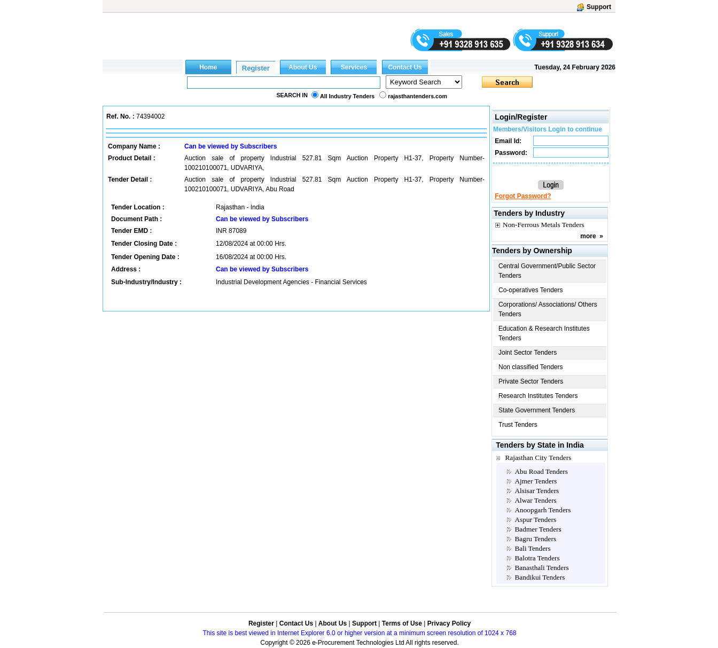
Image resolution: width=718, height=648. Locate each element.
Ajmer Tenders (535, 481)
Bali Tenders (532, 548)
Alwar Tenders (535, 500)
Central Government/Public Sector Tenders (547, 270)
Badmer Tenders (537, 529)
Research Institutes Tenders (538, 396)
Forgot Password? (523, 196)
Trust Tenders (517, 424)
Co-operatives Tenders (530, 290)
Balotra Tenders (536, 558)
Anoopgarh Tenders (542, 510)
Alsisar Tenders (536, 491)
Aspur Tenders (535, 520)
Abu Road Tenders (541, 471)
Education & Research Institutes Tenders (544, 333)
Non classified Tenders (530, 367)
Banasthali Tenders (541, 568)
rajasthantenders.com (417, 96)
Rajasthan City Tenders (538, 458)
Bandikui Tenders (539, 577)
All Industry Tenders (347, 96)
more (588, 236)
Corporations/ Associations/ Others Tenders (547, 309)
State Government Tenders (536, 410)
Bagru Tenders (535, 539)
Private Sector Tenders (530, 381)
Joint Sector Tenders (527, 352)
